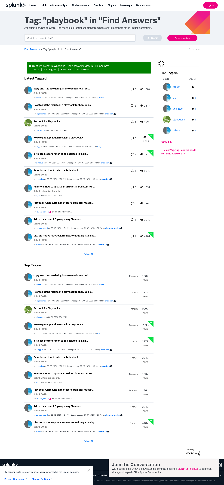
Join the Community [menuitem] (53, 5)
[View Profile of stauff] (38, 244)
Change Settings (41, 479)
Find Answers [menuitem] (79, 5)
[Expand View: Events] (102, 5)
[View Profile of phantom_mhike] (112, 228)
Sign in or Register (188, 468)
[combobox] (93, 38)
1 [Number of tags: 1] (195, 97)
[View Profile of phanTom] (109, 114)
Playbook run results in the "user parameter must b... (64, 202)
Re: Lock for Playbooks (47, 121)
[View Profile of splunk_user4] (42, 228)
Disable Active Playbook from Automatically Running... (65, 235)
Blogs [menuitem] (110, 5)
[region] (46, 475)
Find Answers (32, 49)
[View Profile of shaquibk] (40, 179)
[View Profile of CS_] (38, 146)
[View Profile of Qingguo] (39, 163)
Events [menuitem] (97, 5)
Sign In (210, 5)
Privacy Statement (14, 479)
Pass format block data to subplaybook (56, 170)
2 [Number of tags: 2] (195, 86)
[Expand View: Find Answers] (88, 5)
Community (102, 66)
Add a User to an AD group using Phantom (57, 219)
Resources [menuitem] (142, 5)
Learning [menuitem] (125, 5)
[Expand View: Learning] (131, 5)
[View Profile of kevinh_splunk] (42, 212)
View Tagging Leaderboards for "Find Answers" (178, 151)
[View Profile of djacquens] (40, 130)
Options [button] (192, 49)
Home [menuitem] (32, 5)
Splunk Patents (104, 475)
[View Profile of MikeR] (38, 97)
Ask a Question (182, 38)
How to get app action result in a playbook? (58, 137)
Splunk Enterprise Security (47, 191)
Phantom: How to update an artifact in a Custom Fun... (64, 186)
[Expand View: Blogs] (115, 5)
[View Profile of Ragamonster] (41, 114)
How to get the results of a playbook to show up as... (63, 105)
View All (88, 254)
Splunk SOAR (40, 93)
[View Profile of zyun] (38, 195)
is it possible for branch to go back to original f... (61, 153)
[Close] (88, 470)
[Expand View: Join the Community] (66, 5)
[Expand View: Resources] (149, 5)
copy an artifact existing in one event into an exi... (62, 88)
